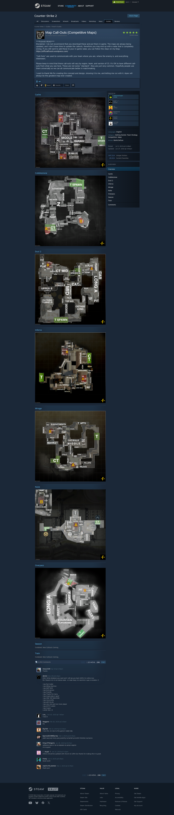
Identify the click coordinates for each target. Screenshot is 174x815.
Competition (112, 137)
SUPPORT (90, 6)
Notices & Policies (121, 801)
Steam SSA (83, 797)
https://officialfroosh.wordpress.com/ (52, 51)
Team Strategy (132, 135)
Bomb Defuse (118, 140)
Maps (120, 137)
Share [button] (67, 85)
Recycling (103, 805)
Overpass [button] (111, 194)
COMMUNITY (70, 6)
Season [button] (110, 197)
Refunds (118, 809)
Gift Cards (83, 809)
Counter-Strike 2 (39, 26)
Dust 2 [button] (110, 180)
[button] (38, 81)
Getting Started (120, 135)
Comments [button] (112, 205)
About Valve (104, 793)
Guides (48, 26)
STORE (61, 6)
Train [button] (110, 200)
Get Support (138, 801)
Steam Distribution (86, 805)
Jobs (101, 797)
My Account (138, 805)
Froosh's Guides (56, 26)
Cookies (117, 805)
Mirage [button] (110, 187)
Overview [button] (111, 169)
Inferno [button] (110, 184)
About (81, 6)
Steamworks (84, 801)
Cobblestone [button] (112, 177)
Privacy (117, 793)
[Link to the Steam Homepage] (44, 8)
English (119, 132)
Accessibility (119, 797)
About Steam (84, 793)
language (134, 2)
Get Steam (137, 793)
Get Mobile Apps (139, 797)
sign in (127, 2)
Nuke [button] (110, 190)
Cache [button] (110, 174)
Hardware (103, 801)
